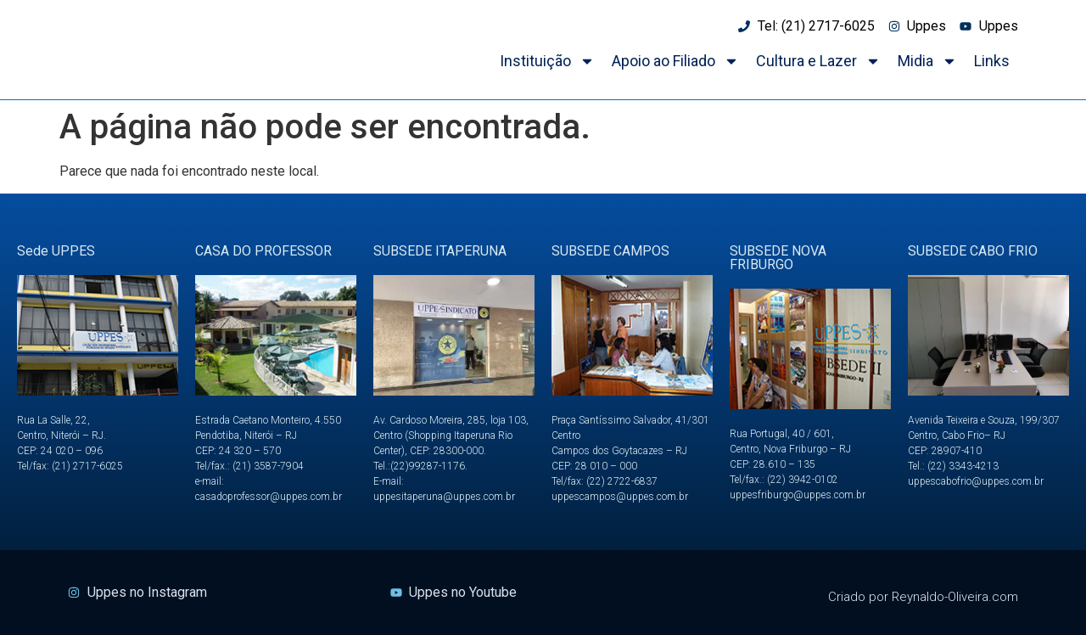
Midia (927, 61)
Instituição (547, 61)
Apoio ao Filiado (675, 61)
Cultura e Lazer (818, 61)
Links (992, 61)
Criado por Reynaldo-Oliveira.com (923, 596)
